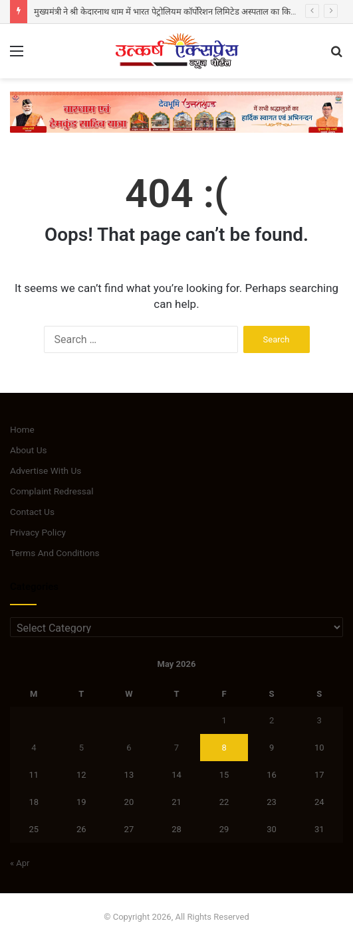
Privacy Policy (38, 532)
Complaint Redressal (52, 491)
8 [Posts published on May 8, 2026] (223, 748)
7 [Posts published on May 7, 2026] (176, 748)
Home (22, 429)
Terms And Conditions (55, 552)
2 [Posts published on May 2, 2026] (271, 720)
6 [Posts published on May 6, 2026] (128, 748)
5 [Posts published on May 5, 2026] (81, 748)
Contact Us (32, 511)
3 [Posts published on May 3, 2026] (319, 720)
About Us (28, 450)
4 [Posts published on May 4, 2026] (33, 748)
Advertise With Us (45, 470)
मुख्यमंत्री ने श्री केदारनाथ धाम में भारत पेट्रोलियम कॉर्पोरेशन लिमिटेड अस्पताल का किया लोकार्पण (180, 12)
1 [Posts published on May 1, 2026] (223, 720)
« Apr (20, 863)
